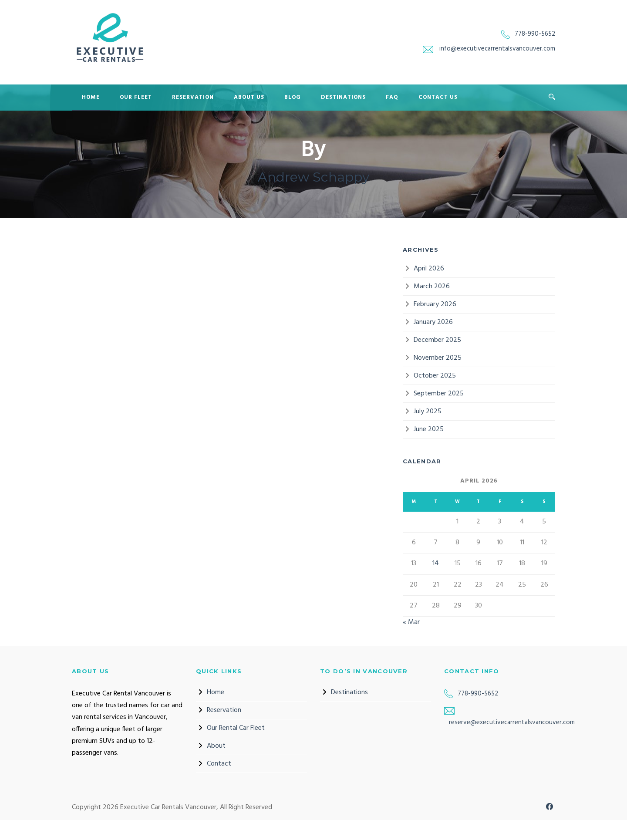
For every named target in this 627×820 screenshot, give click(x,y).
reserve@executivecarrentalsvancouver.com (512, 722)
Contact (219, 763)
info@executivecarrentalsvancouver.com (497, 49)
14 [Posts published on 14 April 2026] (435, 563)
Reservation (193, 97)
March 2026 (432, 286)
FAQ (392, 97)
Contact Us (438, 97)
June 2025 (429, 429)
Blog (292, 97)
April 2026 (429, 268)
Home (91, 97)
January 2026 (433, 322)
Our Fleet (136, 97)
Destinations (343, 97)
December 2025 (437, 340)
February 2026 (435, 304)
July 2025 (428, 411)
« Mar (411, 622)
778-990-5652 (535, 34)
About (216, 746)
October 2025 (435, 375)
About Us (249, 97)
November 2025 (438, 358)
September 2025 (439, 393)
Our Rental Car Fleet (236, 728)
